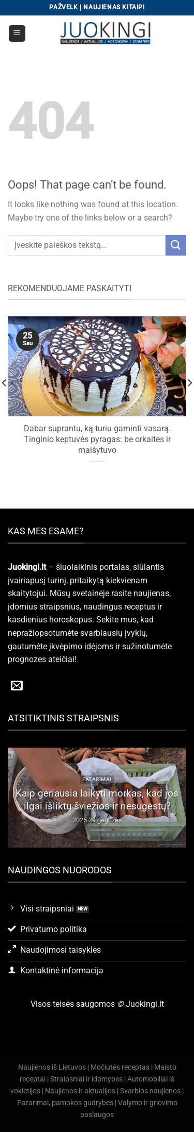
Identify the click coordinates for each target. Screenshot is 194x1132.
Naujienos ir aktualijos (80, 1091)
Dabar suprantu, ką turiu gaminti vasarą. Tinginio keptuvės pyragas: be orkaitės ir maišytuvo (97, 439)
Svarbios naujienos (150, 1091)
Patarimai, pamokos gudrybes (65, 1103)
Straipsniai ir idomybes (86, 1079)
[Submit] (176, 245)
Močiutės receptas (120, 1067)
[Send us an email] (17, 686)
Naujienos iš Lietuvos (52, 1067)
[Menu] (17, 33)
